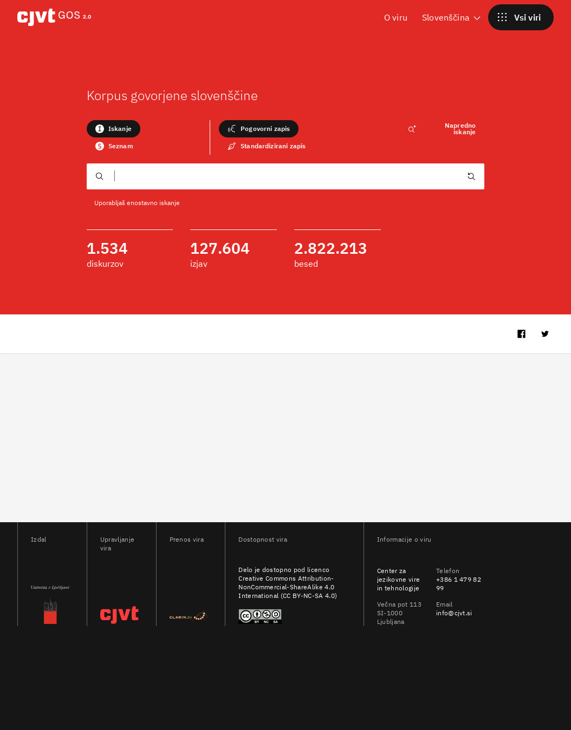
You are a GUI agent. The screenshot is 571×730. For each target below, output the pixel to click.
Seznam (114, 146)
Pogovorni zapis (259, 128)
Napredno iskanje (442, 128)
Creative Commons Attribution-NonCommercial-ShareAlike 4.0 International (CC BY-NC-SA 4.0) (287, 587)
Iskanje (113, 128)
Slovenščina (452, 17)
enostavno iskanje (153, 203)
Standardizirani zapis (267, 146)
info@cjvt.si (454, 613)
